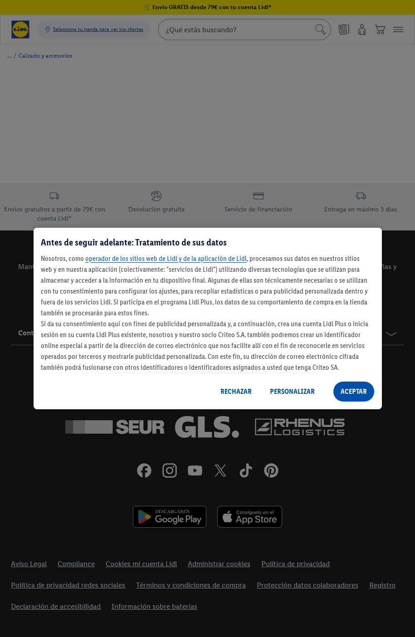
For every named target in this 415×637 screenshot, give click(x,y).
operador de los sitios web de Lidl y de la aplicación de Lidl (166, 258)
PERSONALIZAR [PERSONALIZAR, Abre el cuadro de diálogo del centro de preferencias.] (292, 391)
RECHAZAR (236, 391)
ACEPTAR (354, 391)
